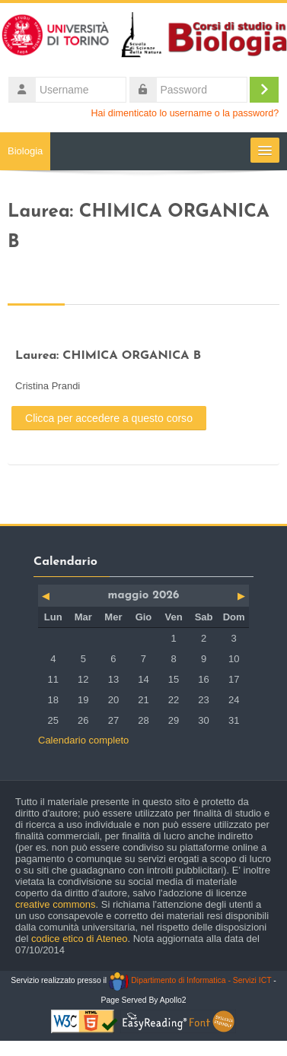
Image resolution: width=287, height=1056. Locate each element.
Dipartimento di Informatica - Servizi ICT (190, 980)
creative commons (55, 904)
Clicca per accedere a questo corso (109, 418)
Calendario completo (83, 740)
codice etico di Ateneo (79, 938)
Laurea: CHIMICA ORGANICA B (108, 356)
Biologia (25, 151)
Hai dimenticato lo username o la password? (185, 113)
